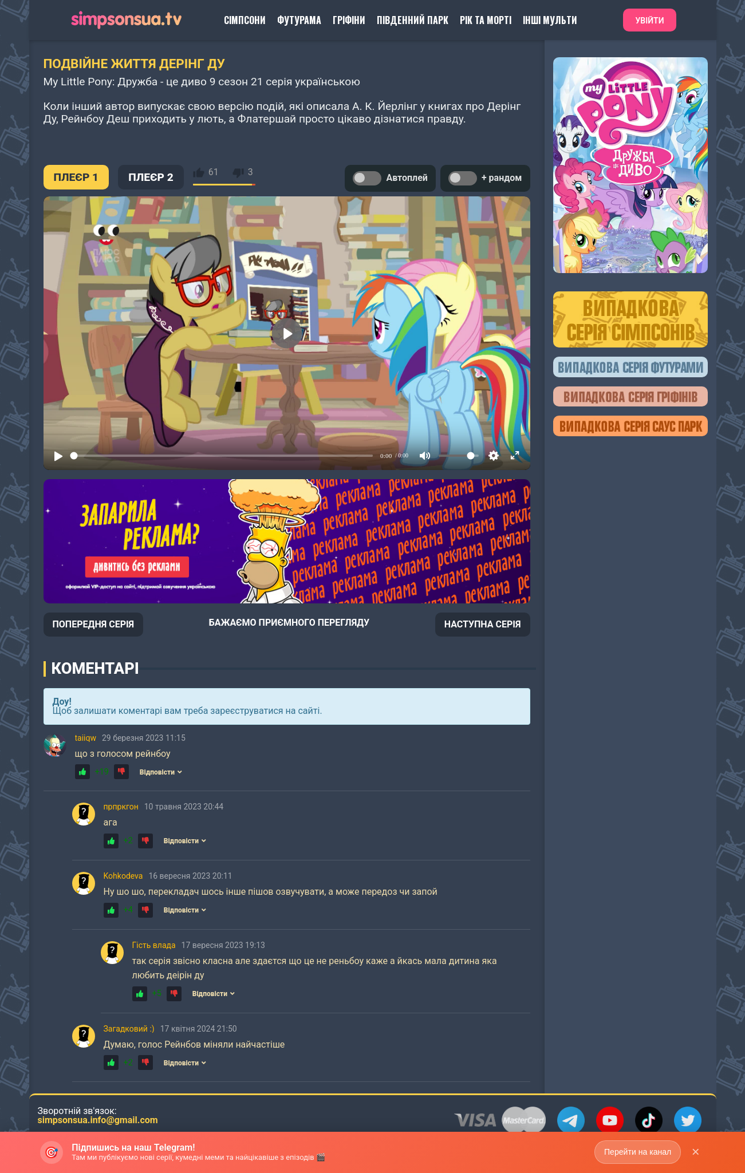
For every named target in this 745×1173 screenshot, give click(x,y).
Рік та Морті (485, 20)
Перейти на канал (637, 1151)
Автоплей (390, 178)
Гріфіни (349, 20)
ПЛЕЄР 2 (151, 177)
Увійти (649, 20)
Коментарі (95, 668)
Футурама (299, 20)
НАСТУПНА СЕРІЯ (482, 624)
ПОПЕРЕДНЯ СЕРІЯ (94, 624)
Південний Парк (412, 20)
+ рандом (485, 178)
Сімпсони (245, 20)
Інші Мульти (550, 20)
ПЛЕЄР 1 (76, 177)
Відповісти (161, 772)
